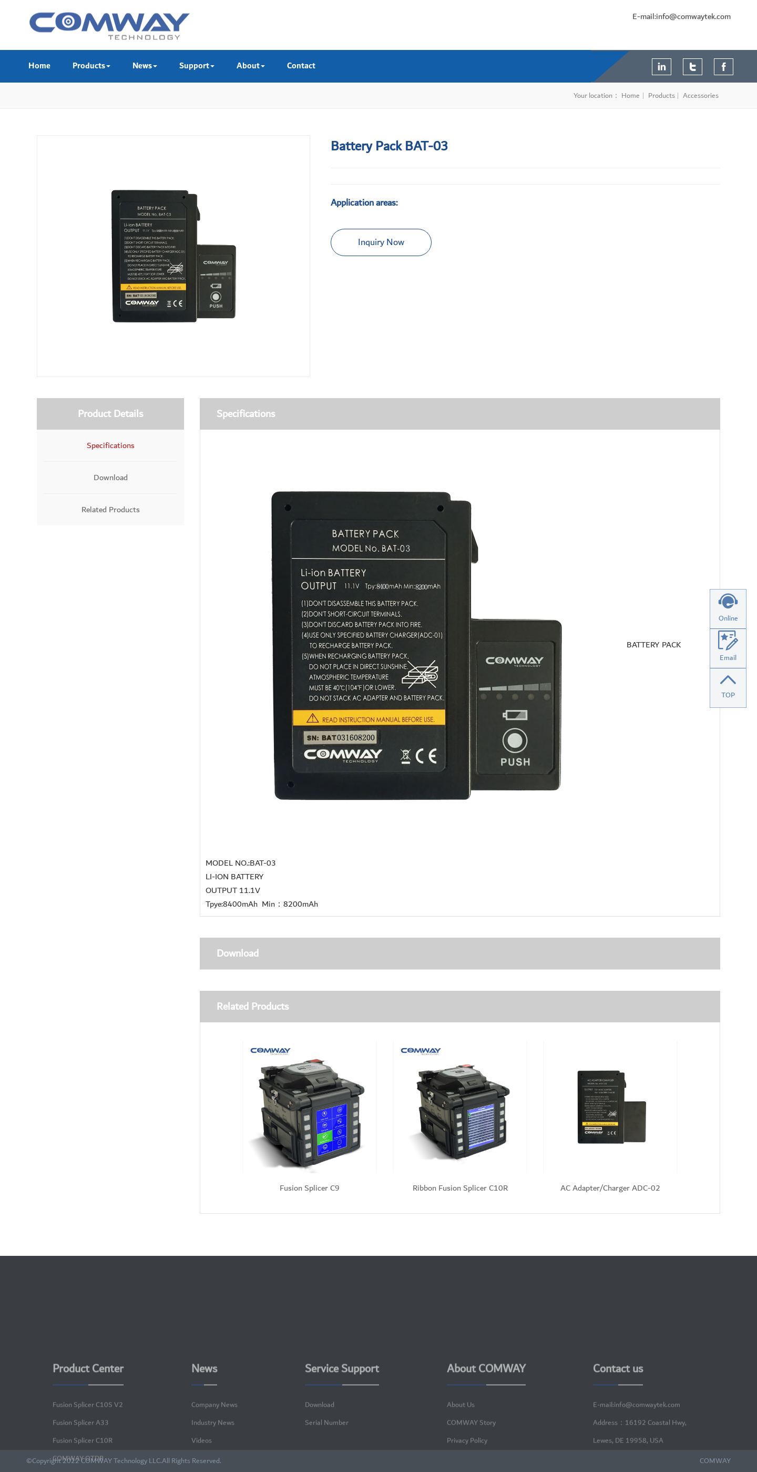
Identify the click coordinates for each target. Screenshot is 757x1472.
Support (196, 66)
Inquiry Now (381, 242)
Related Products (110, 509)
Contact (301, 66)
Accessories (701, 95)
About (251, 66)
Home (39, 66)
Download (111, 477)
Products (91, 66)
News (144, 66)
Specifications (111, 445)
